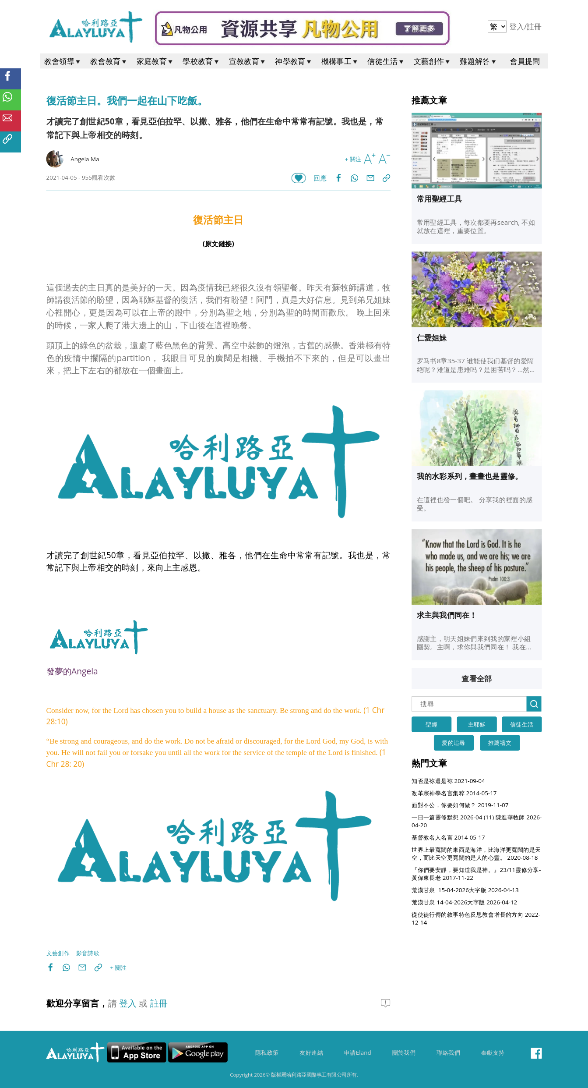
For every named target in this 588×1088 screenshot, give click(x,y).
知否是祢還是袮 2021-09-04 (448, 781)
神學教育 (294, 61)
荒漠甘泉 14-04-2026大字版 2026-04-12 (464, 902)
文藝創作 (432, 61)
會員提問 (525, 61)
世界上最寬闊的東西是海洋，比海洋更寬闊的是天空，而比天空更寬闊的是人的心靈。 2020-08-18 (476, 853)
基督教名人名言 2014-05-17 (448, 837)
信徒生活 (386, 61)
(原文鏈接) (218, 243)
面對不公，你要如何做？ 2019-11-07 (460, 805)
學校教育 (201, 61)
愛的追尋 (453, 743)
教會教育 (109, 61)
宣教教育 (248, 61)
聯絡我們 (448, 1053)
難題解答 (478, 61)
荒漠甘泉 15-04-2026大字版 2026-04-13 (465, 890)
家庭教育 (155, 61)
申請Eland (357, 1053)
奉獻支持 (493, 1053)
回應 (320, 178)
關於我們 (404, 1053)
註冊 (534, 26)
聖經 (431, 724)
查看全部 (476, 678)
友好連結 (311, 1053)
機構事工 (340, 61)
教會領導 (63, 61)
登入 (517, 26)
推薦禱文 (500, 743)
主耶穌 (477, 724)
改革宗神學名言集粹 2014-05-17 (454, 793)
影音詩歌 (88, 953)
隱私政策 (267, 1053)
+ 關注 (353, 159)
